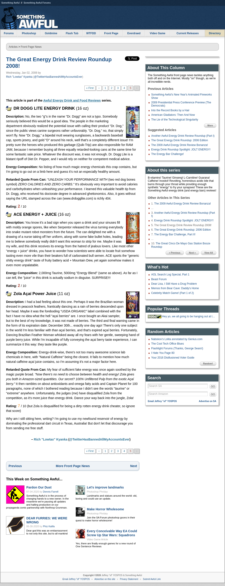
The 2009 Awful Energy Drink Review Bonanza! (179, 145)
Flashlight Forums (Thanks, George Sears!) (177, 348)
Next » (192, 253)
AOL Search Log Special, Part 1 (170, 274)
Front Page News (31, 46)
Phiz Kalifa (49, 526)
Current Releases (187, 33)
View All (208, 253)
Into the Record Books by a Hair (170, 110)
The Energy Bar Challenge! (167, 154)
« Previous (174, 253)
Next (133, 466)
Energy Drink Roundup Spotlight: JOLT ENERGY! (181, 149)
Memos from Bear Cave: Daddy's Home (175, 288)
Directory (215, 33)
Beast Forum (159, 279)
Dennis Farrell (50, 491)
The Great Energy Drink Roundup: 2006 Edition (179, 140)
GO (213, 386)
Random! (208, 363)
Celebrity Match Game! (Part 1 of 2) (172, 293)
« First (90, 88)
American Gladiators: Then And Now (173, 114)
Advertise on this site (104, 579)
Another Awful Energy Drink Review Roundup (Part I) (182, 135)
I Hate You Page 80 (162, 352)
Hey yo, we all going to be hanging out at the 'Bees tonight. (188, 316)
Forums (9, 33)
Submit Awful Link (152, 579)
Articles (13, 46)
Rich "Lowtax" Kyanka (19, 76)
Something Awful (10, 3)
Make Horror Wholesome (105, 509)
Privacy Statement (129, 579)
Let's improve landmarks (105, 487)
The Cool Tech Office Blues (167, 343)
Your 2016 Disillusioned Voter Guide (172, 357)
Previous (15, 466)
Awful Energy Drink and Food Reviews (72, 100)
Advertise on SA (207, 401)
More (210, 125)
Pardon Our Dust (39, 487)
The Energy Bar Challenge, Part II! (174, 234)
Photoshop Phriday (97, 491)
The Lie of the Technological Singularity (174, 119)
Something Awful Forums (37, 3)
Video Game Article (97, 539)
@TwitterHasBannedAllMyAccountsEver (58, 76)
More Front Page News (73, 466)
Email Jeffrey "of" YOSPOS (162, 401)
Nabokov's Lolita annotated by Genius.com (176, 339)
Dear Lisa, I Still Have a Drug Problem (174, 283)
